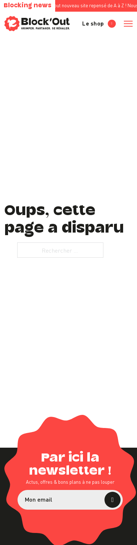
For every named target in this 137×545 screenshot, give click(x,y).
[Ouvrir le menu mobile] (128, 24)
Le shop (99, 23)
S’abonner (112, 500)
